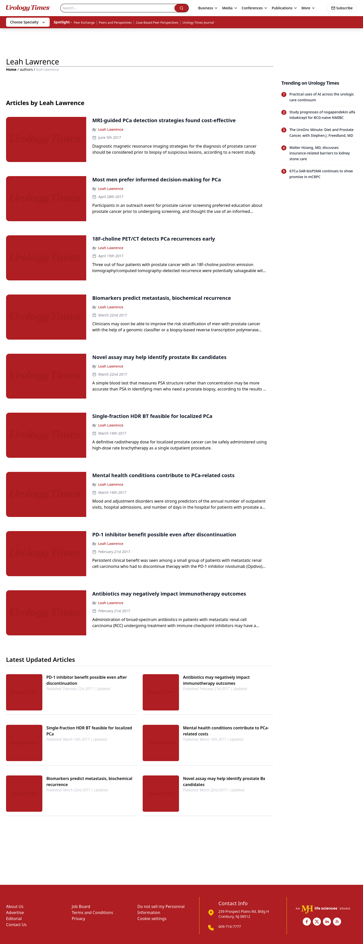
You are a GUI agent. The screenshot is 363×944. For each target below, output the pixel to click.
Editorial (14, 918)
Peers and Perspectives (115, 22)
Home (11, 69)
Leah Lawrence (110, 129)
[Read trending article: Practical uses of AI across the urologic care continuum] (319, 97)
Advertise (15, 912)
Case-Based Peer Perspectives (157, 22)
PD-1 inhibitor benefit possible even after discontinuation (86, 680)
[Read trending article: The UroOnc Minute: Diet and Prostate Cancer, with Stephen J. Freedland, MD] (319, 133)
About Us (14, 906)
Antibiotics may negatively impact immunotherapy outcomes (216, 680)
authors (26, 69)
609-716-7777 (230, 926)
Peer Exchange (84, 22)
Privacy (78, 918)
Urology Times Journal (198, 22)
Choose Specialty (28, 22)
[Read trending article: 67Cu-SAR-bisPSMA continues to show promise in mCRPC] (319, 174)
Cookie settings (151, 918)
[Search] (117, 8)
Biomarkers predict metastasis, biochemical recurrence (89, 781)
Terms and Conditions (92, 912)
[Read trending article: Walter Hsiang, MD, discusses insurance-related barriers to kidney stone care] (319, 153)
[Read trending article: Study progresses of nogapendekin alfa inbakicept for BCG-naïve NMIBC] (319, 115)
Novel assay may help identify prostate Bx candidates (224, 781)
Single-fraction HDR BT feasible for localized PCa (89, 731)
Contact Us (16, 924)
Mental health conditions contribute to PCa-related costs (226, 731)
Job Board (81, 906)
